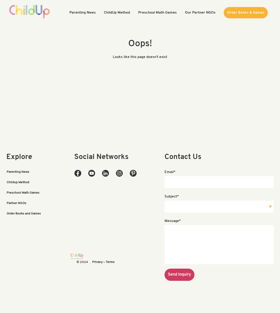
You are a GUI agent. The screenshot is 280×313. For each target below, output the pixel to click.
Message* (173, 221)
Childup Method (18, 182)
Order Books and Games (24, 213)
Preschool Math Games (23, 193)
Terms (110, 262)
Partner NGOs (16, 203)
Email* (170, 172)
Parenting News (18, 172)
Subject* (172, 196)
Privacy (97, 262)
